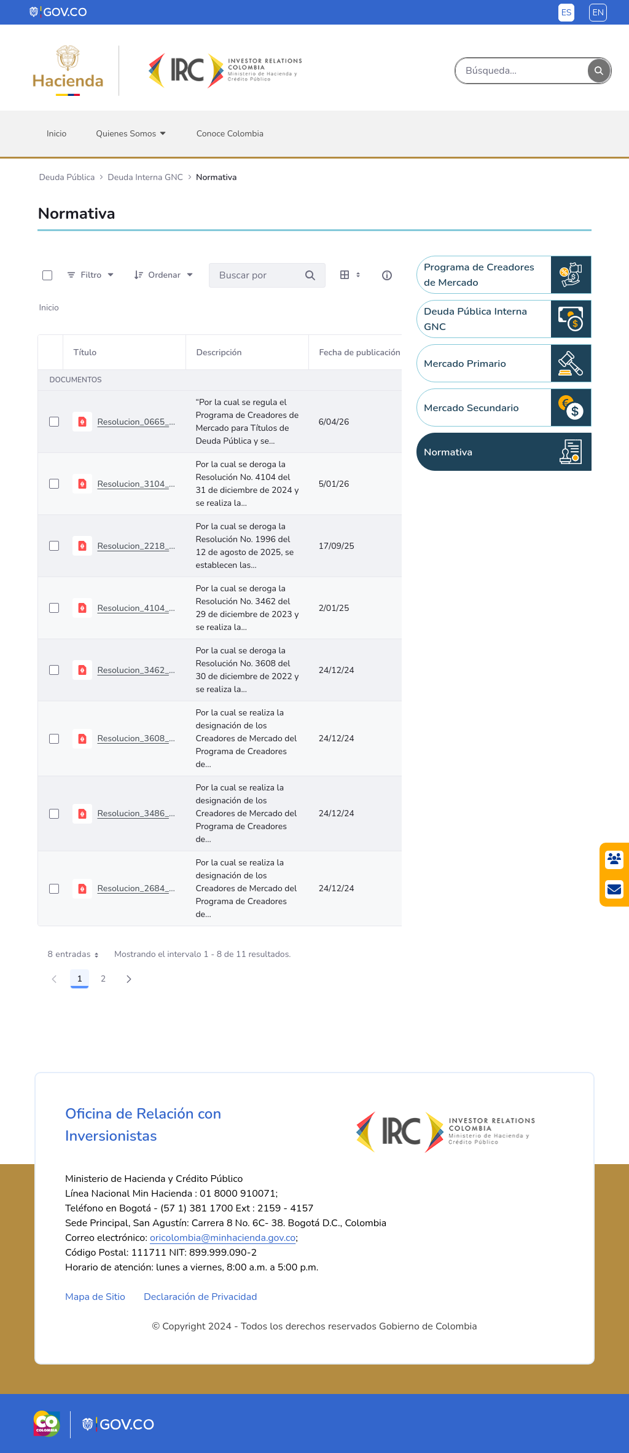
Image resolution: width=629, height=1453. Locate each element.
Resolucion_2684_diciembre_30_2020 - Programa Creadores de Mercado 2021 (136, 888)
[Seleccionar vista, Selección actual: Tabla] (351, 275)
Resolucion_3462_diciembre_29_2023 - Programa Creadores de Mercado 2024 (136, 670)
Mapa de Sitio (95, 1297)
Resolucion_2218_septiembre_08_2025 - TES (136, 546)
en (598, 12)
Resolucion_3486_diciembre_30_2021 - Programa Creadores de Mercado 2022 (136, 813)
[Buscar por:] (252, 275)
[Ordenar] (164, 275)
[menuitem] (56, 133)
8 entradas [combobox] (77, 954)
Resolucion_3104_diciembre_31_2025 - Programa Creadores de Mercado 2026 (136, 484)
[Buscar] (522, 70)
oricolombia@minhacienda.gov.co (222, 1238)
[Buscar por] (310, 275)
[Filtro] (91, 275)
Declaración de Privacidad (200, 1297)
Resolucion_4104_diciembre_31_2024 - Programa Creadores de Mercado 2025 (136, 608)
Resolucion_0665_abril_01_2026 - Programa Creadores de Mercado (136, 422)
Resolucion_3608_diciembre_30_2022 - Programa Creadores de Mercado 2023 (136, 738)
